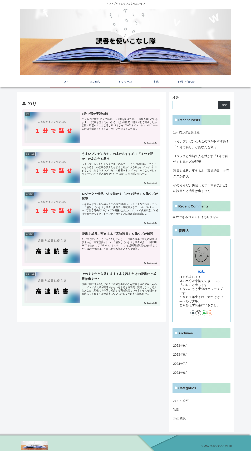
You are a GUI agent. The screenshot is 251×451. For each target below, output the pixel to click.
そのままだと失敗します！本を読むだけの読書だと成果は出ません (201, 188)
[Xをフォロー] (198, 312)
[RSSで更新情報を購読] (209, 312)
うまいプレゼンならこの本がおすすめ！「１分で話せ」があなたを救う (201, 144)
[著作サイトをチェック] (193, 312)
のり (201, 271)
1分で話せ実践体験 (186, 132)
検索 (176, 98)
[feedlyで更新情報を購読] (204, 312)
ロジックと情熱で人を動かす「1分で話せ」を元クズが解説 (200, 158)
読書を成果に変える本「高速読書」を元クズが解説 (201, 173)
